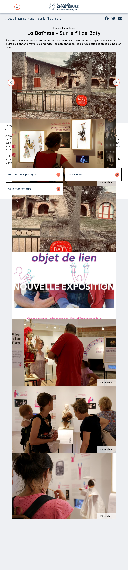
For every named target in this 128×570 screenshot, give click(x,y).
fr (109, 7)
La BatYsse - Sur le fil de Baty (39, 19)
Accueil (11, 19)
